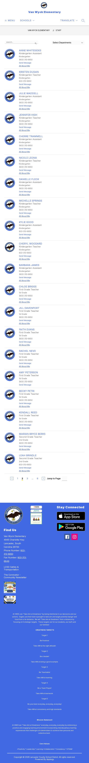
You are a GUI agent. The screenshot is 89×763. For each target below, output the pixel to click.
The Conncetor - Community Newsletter (15, 576)
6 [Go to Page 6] (37, 478)
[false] (21, 42)
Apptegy (50, 759)
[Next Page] (43, 478)
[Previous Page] (11, 478)
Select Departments (62, 42)
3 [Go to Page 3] (27, 478)
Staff (58, 30)
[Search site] (83, 20)
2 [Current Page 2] (22, 478)
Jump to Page (54, 478)
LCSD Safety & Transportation (11, 568)
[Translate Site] (69, 20)
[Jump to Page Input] (64, 478)
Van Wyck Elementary (39, 30)
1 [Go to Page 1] (17, 478)
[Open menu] (9, 20)
